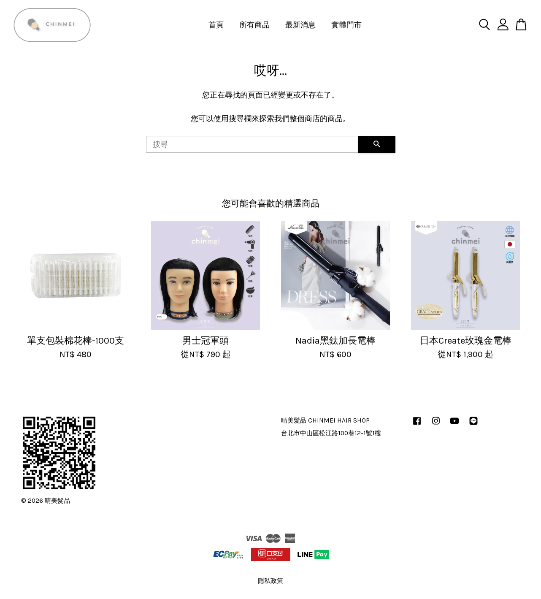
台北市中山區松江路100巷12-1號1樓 (331, 433)
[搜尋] (252, 144)
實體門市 (346, 25)
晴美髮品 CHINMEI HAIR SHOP (325, 420)
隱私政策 (270, 581)
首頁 (216, 25)
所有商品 (254, 25)
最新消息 (300, 25)
